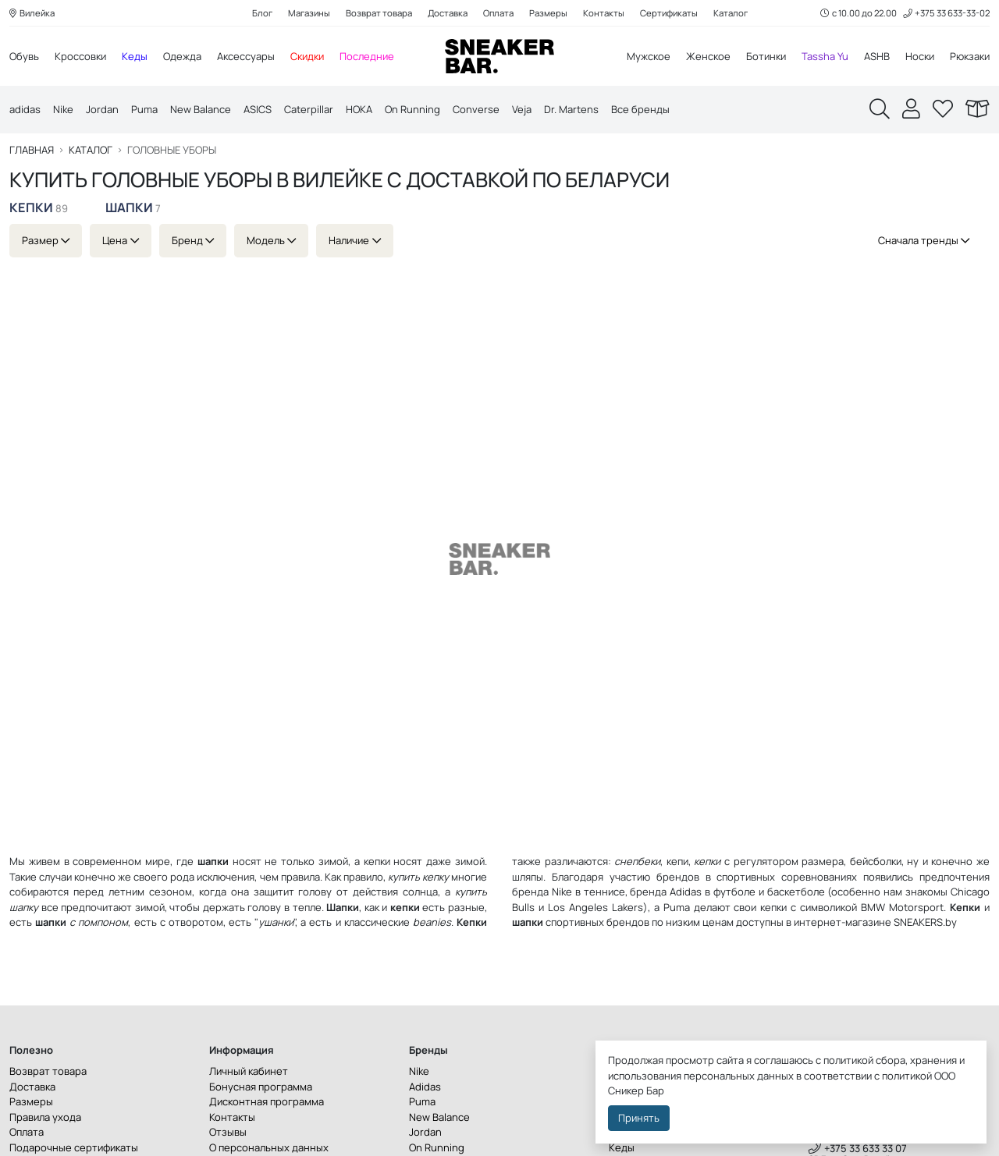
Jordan (102, 109)
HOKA (359, 109)
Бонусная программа (260, 1087)
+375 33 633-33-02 (946, 13)
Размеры (548, 13)
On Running (412, 109)
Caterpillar (308, 109)
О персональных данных (269, 1147)
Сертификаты (669, 13)
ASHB (877, 56)
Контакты (603, 13)
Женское (708, 56)
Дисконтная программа (266, 1101)
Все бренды (640, 109)
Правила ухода (45, 1117)
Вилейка (32, 13)
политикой (907, 1076)
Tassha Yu (825, 56)
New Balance (200, 109)
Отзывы (228, 1132)
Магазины (309, 13)
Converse (476, 109)
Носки (919, 56)
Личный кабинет (248, 1071)
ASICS (258, 109)
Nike (63, 109)
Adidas (686, 892)
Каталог (730, 13)
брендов (627, 922)
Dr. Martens (571, 109)
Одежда (182, 56)
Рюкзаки (970, 56)
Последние (367, 56)
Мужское (648, 56)
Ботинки (766, 56)
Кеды (135, 56)
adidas (25, 109)
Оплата (498, 13)
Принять (638, 1118)
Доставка (448, 13)
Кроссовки (80, 56)
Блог (262, 13)
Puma (144, 109)
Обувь (24, 56)
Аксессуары (246, 56)
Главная (31, 150)
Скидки (307, 56)
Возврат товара (379, 13)
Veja (521, 109)
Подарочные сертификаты (73, 1147)
